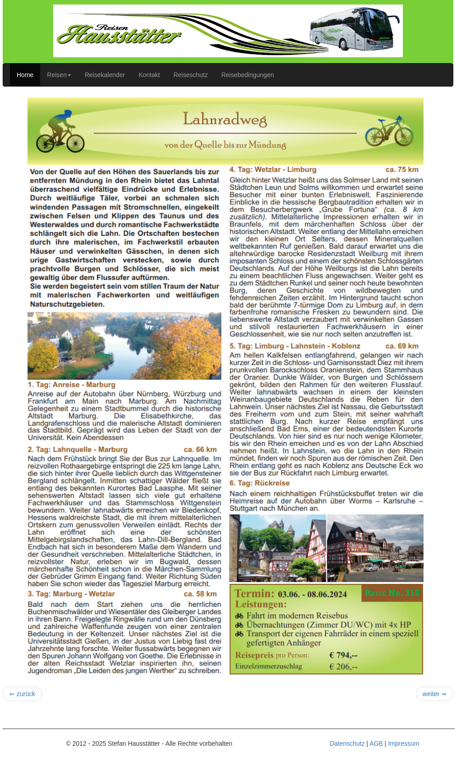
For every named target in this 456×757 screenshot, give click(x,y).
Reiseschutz (190, 74)
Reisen (59, 74)
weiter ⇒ (435, 693)
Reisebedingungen (247, 74)
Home (25, 74)
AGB (376, 743)
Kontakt (149, 74)
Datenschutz (347, 743)
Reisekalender (105, 74)
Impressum (403, 743)
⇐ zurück (22, 693)
